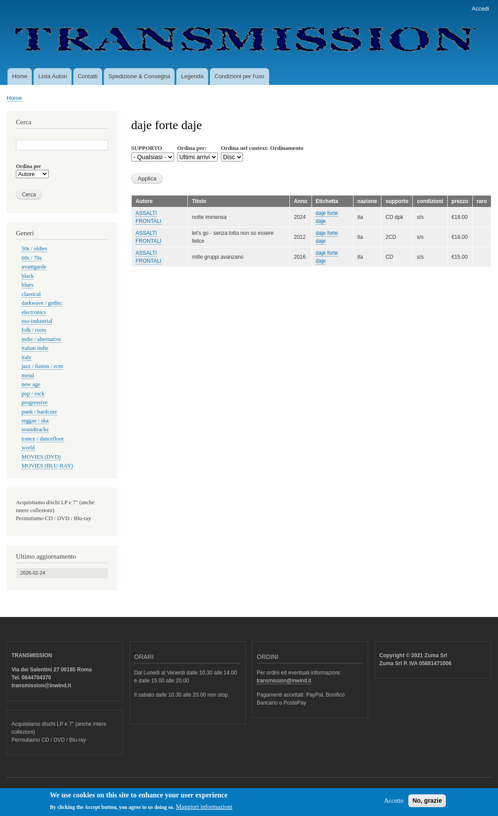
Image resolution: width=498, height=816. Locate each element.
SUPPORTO (146, 148)
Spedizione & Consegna (140, 76)
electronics (34, 312)
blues (28, 285)
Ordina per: (192, 148)
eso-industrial (37, 321)
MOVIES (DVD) (41, 457)
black (28, 276)
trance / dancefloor (43, 439)
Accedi (480, 8)
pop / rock (33, 394)
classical (31, 294)
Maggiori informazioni (204, 809)
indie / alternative (41, 339)
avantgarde (34, 267)
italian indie (35, 348)
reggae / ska (35, 421)
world (28, 447)
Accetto (393, 803)
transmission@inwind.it (284, 681)
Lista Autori (52, 76)
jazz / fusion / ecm (42, 366)
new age (31, 384)
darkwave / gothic (42, 303)
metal (28, 375)
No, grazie (427, 802)
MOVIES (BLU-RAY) (47, 466)
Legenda (192, 76)
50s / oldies (34, 248)
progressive (35, 402)
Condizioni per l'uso (239, 76)
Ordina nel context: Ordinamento (262, 148)
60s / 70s (32, 258)
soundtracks (35, 429)
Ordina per (28, 166)
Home (19, 76)
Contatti (88, 76)
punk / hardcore (39, 412)
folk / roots (34, 330)
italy (27, 357)
